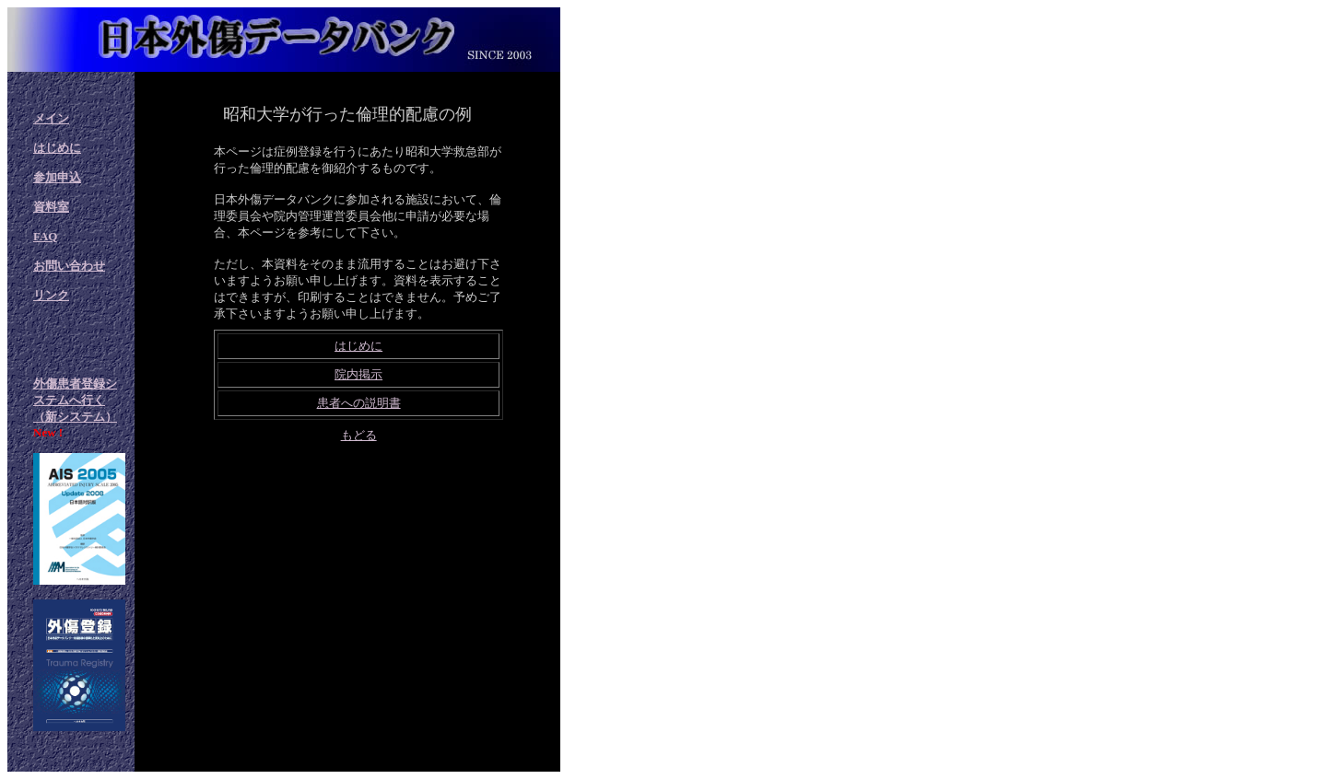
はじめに (57, 148)
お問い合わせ (69, 266)
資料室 (51, 207)
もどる (359, 435)
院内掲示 (358, 374)
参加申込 (57, 177)
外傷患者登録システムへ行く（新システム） (75, 400)
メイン (51, 118)
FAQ (45, 236)
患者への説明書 (359, 403)
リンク (51, 295)
